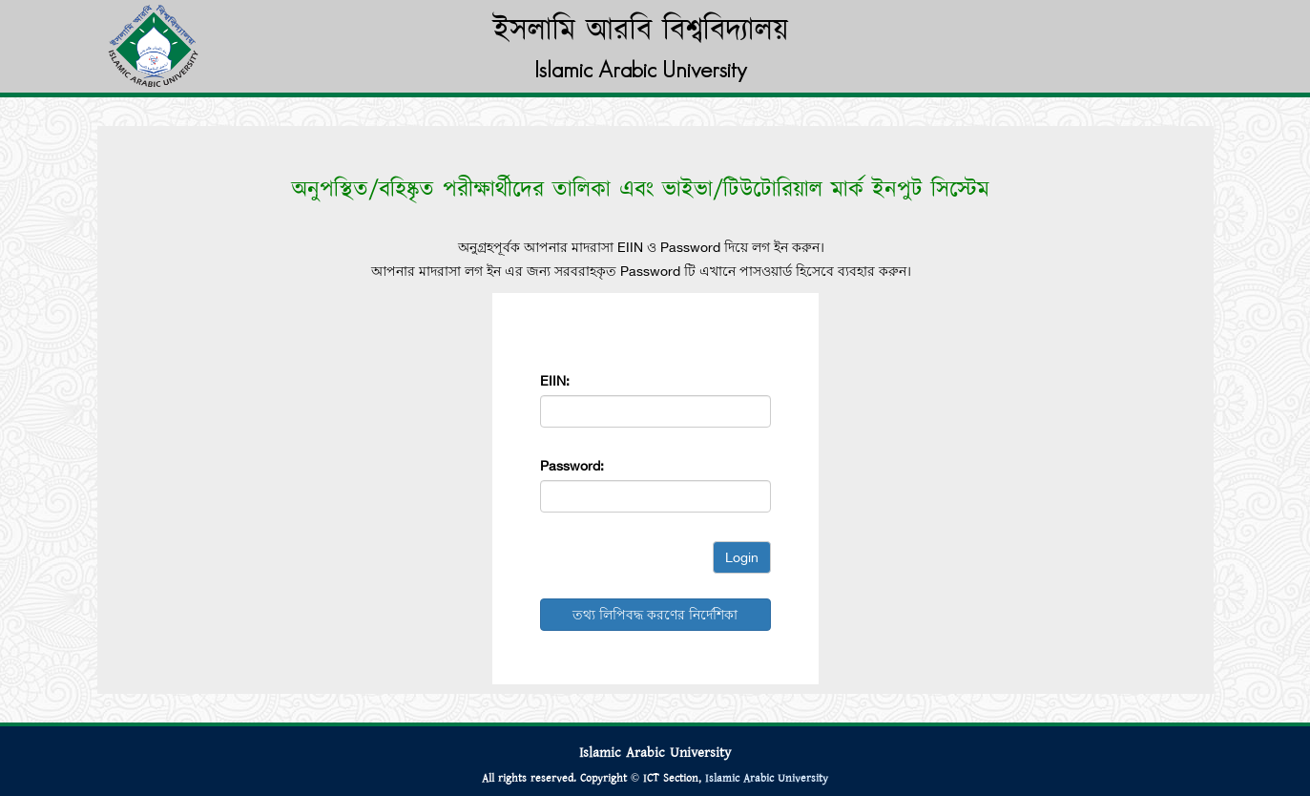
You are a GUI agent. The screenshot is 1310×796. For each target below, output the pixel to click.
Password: (572, 465)
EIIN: (555, 380)
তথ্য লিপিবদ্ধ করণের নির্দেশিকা (655, 614)
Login (742, 557)
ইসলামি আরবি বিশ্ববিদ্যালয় (640, 31)
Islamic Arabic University (766, 778)
